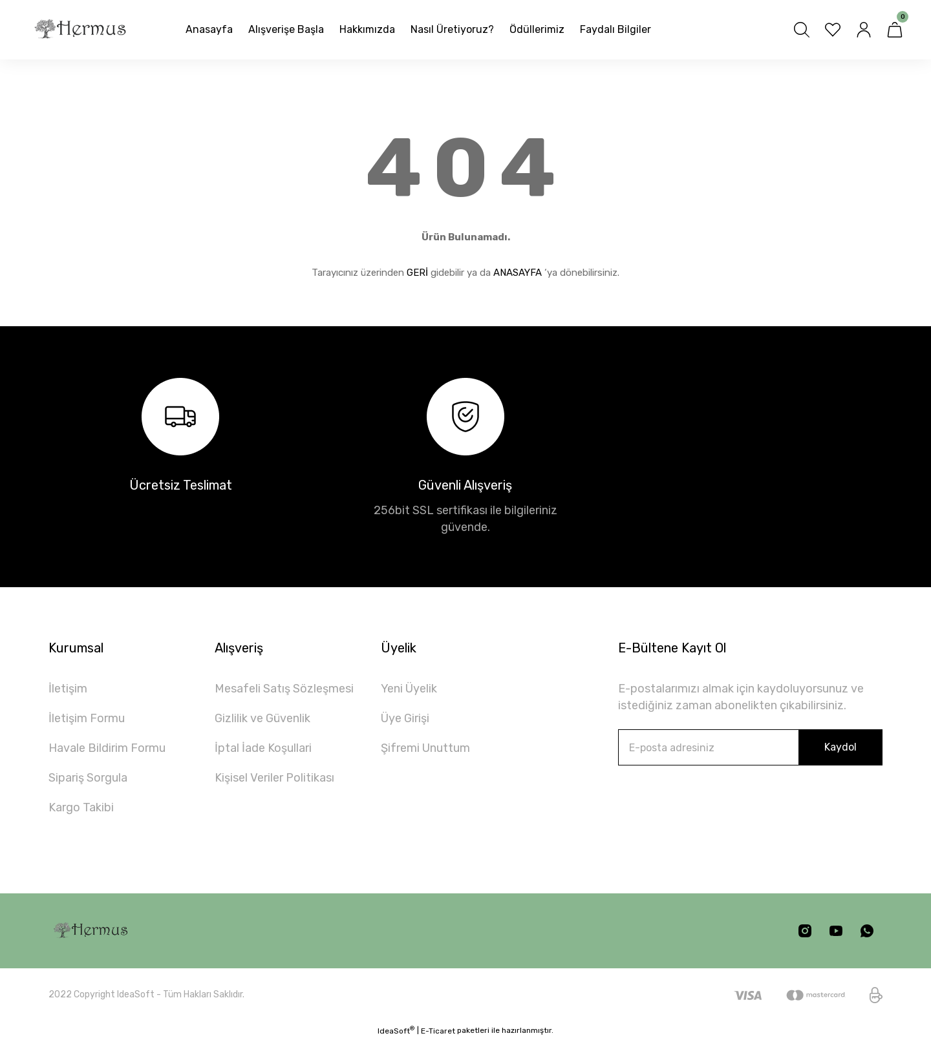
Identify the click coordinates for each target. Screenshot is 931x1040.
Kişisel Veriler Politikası (274, 778)
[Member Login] (864, 30)
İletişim (67, 688)
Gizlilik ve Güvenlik (262, 718)
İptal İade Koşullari (263, 748)
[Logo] (80, 29)
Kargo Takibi (81, 807)
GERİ (417, 272)
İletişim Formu (86, 718)
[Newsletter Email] (750, 747)
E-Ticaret (438, 1030)
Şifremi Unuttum (425, 748)
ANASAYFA (517, 272)
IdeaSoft (396, 1030)
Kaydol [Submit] (840, 747)
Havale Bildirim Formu (107, 748)
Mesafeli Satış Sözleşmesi (284, 688)
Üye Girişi (405, 718)
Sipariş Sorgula (87, 778)
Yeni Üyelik (409, 688)
